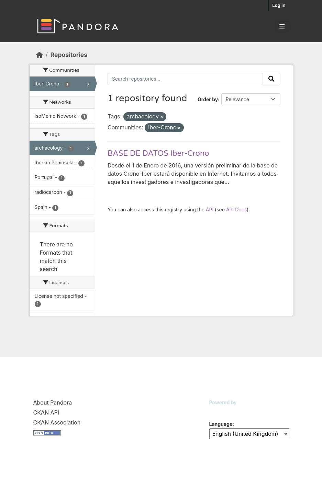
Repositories (69, 54)
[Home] (39, 54)
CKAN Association (57, 422)
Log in (278, 5)
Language (221, 424)
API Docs (236, 209)
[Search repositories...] (185, 79)
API (209, 209)
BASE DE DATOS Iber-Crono (158, 153)
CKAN (221, 411)
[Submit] (271, 79)
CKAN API (46, 412)
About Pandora (52, 402)
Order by (208, 99)
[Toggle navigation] (282, 26)
